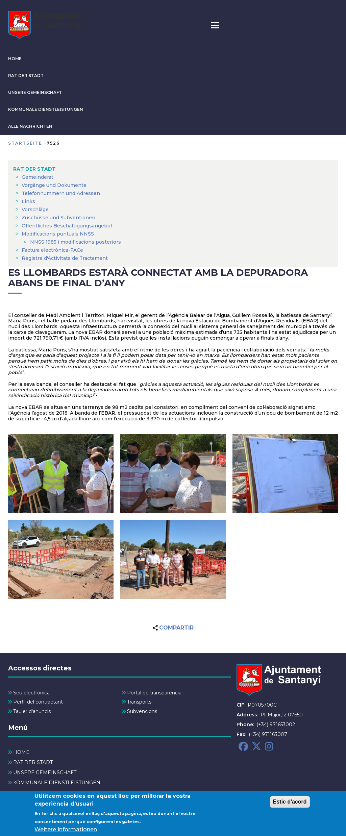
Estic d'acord (290, 802)
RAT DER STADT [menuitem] (34, 169)
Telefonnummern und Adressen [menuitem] (61, 193)
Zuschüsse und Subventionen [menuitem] (58, 218)
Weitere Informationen (65, 830)
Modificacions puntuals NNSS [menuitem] (58, 234)
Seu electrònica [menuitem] (31, 692)
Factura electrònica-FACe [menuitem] (52, 250)
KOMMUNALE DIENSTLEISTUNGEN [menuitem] (56, 782)
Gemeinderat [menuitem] (37, 177)
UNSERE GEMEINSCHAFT (35, 92)
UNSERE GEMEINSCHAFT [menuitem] (44, 772)
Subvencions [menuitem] (142, 711)
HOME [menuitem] (21, 752)
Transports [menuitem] (139, 701)
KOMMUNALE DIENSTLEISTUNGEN (45, 109)
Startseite (25, 143)
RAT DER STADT (26, 75)
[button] (61, 473)
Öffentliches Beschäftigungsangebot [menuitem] (67, 226)
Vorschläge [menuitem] (35, 209)
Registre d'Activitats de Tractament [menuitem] (65, 258)
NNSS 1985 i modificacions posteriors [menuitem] (76, 242)
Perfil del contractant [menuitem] (38, 701)
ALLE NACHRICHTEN (30, 126)
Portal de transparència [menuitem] (154, 692)
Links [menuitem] (28, 201)
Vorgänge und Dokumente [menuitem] (54, 185)
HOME (15, 58)
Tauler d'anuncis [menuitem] (32, 711)
